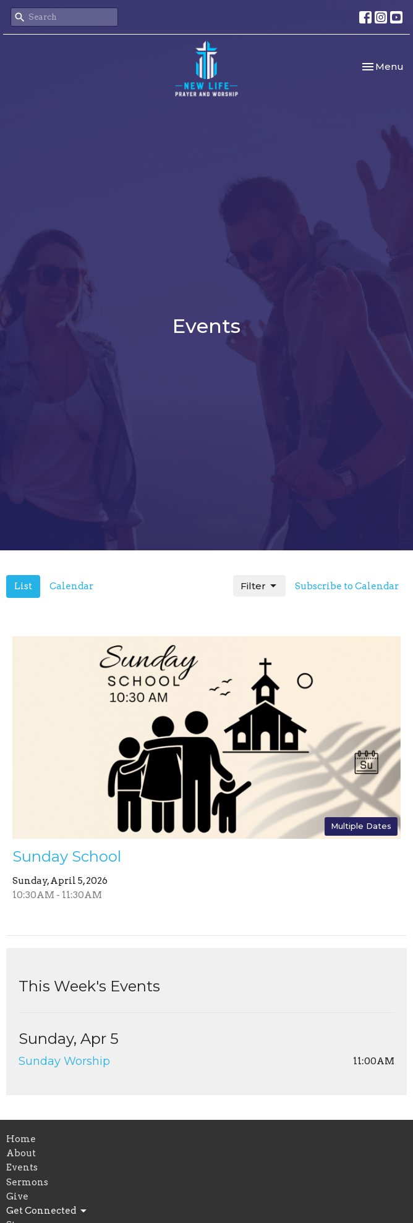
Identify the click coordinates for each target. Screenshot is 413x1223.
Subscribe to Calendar (347, 586)
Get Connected (47, 1211)
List (23, 586)
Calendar (71, 586)
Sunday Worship (64, 1061)
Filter (259, 586)
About (21, 1153)
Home (21, 1139)
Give (17, 1196)
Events (22, 1167)
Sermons (27, 1182)
